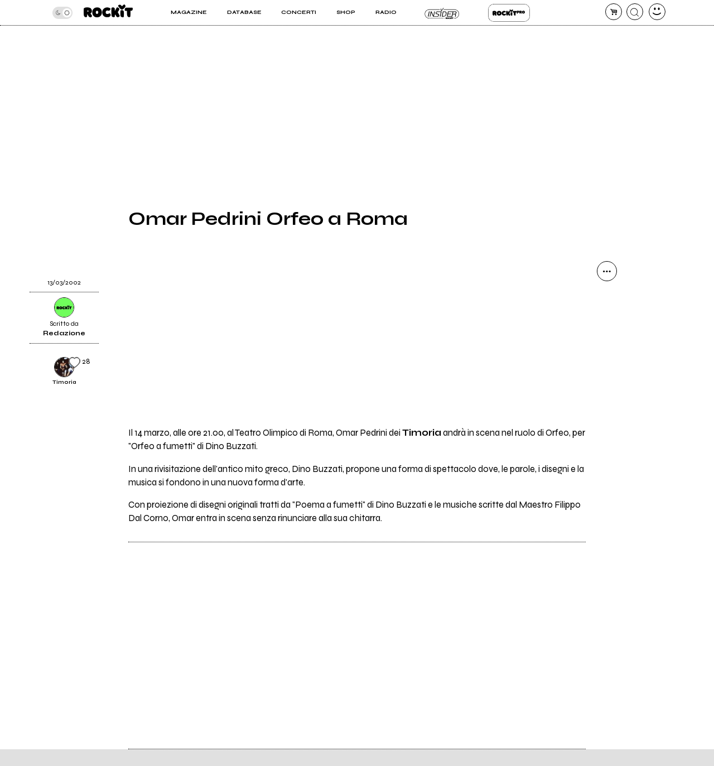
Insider (442, 12)
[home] (108, 12)
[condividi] (607, 271)
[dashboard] (657, 11)
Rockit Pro (509, 13)
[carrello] (613, 11)
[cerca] (634, 11)
